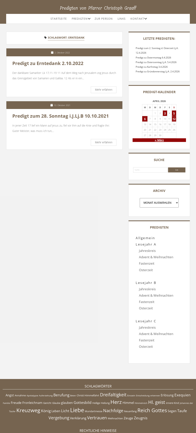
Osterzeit (146, 270)
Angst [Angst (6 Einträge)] (10, 376)
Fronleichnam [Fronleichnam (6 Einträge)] (32, 383)
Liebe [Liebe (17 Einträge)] (77, 391)
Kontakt (137, 18)
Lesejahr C (146, 308)
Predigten (79, 18)
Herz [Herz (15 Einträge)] (116, 382)
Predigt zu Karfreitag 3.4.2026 (152, 66)
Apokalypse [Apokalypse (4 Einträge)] (32, 376)
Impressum (98, 420)
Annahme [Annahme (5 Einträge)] (20, 376)
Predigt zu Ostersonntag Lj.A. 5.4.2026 (156, 62)
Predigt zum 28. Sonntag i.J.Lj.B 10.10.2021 (60, 116)
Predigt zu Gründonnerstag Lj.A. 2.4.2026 (158, 71)
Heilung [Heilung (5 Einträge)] (105, 383)
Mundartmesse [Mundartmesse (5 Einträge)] (93, 392)
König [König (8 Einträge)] (46, 391)
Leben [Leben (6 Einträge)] (55, 392)
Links (122, 18)
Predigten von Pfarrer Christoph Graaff (98, 8)
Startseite (58, 18)
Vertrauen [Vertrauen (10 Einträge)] (97, 398)
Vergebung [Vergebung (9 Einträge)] (59, 398)
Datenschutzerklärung (98, 424)
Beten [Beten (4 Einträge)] (73, 376)
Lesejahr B (146, 276)
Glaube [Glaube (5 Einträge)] (56, 383)
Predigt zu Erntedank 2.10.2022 (47, 63)
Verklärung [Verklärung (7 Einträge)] (78, 398)
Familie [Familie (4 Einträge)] (6, 383)
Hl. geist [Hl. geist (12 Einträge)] (156, 383)
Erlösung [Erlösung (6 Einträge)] (167, 376)
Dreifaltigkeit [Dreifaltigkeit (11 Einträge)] (113, 375)
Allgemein (145, 238)
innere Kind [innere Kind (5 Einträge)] (172, 383)
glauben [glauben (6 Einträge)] (67, 383)
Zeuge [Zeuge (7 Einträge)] (128, 398)
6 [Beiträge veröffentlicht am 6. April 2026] (145, 119)
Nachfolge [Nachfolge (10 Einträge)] (113, 391)
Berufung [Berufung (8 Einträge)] (61, 375)
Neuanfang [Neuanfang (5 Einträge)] (130, 392)
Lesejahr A (146, 244)
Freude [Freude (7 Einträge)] (16, 383)
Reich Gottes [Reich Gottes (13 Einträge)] (152, 391)
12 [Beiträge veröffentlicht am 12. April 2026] (174, 119)
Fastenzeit (146, 263)
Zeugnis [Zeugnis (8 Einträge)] (140, 398)
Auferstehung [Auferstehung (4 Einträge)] (46, 376)
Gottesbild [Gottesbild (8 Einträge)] (83, 383)
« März (159, 140)
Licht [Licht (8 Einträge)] (65, 391)
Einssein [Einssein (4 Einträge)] (131, 376)
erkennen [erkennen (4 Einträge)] (155, 376)
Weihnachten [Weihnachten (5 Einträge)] (115, 399)
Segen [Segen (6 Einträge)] (172, 392)
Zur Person (104, 18)
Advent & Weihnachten (156, 257)
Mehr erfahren (105, 90)
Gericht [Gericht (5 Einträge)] (47, 383)
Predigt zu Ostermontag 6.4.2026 (153, 57)
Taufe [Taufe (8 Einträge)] (182, 391)
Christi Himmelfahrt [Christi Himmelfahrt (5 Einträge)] (88, 376)
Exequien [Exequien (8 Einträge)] (182, 375)
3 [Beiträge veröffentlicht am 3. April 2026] (165, 113)
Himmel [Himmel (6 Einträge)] (128, 383)
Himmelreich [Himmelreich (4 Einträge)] (141, 383)
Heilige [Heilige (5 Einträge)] (96, 383)
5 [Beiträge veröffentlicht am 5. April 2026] (174, 113)
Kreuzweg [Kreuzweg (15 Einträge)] (28, 390)
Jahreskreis (147, 250)
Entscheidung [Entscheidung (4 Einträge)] (143, 376)
